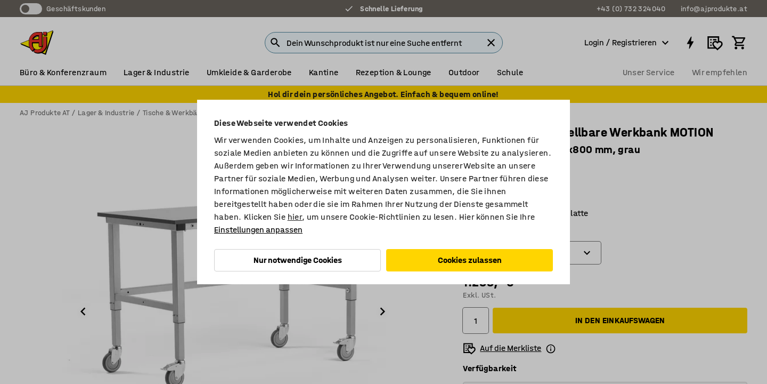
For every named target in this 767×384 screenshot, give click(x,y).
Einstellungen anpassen (258, 230)
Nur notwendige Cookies (298, 260)
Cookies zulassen (470, 260)
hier (295, 217)
